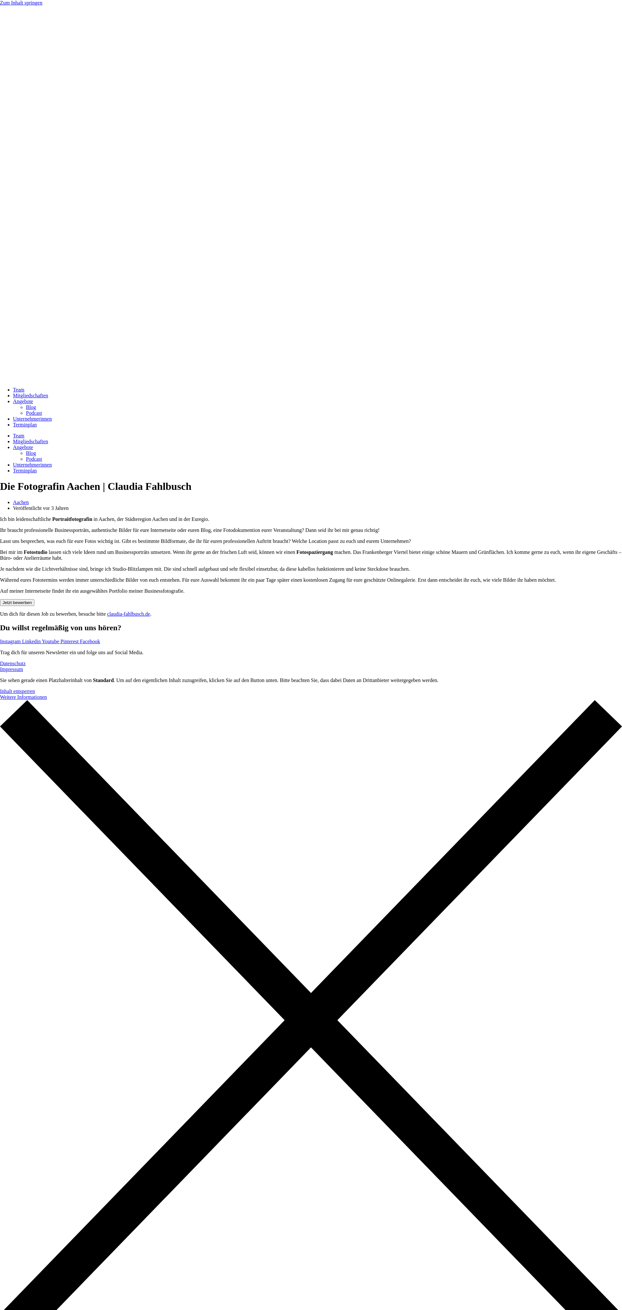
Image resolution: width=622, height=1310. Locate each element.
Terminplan (25, 424)
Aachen (21, 502)
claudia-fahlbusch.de (128, 614)
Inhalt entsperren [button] (17, 691)
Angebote (23, 401)
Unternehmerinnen (32, 419)
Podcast (34, 413)
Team (18, 389)
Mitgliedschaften (30, 395)
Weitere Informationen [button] (23, 697)
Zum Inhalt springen (21, 3)
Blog (31, 407)
